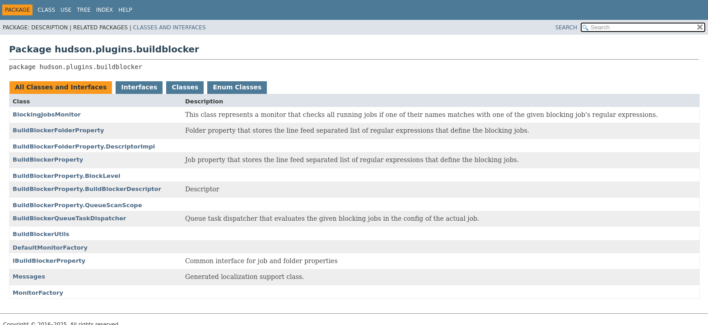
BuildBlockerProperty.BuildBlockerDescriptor (87, 189)
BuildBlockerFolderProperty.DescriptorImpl (84, 146)
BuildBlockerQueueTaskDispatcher (69, 218)
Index (104, 10)
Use (66, 10)
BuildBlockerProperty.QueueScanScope (77, 205)
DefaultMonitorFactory (50, 247)
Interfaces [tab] (139, 87)
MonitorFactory (38, 292)
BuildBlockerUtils (41, 234)
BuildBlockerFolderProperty (58, 130)
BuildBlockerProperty (48, 159)
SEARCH (566, 27)
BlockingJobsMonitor (47, 114)
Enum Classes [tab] (237, 87)
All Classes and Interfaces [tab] (61, 87)
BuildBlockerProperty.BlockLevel (67, 175)
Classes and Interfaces (169, 27)
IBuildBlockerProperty (49, 260)
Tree (84, 10)
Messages (29, 276)
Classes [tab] (185, 87)
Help (125, 10)
